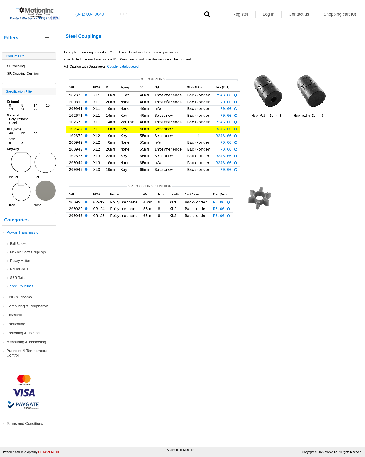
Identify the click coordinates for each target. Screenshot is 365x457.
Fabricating (16, 324)
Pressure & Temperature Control (27, 353)
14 (36, 105)
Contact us (299, 14)
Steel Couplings (21, 286)
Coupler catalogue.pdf (123, 66)
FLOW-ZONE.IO (48, 452)
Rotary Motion (20, 261)
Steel (13, 123)
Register (240, 14)
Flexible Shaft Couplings (28, 252)
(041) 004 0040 (89, 14)
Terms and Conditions (25, 424)
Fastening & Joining (23, 333)
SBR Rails (17, 278)
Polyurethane (19, 119)
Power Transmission (24, 232)
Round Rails (19, 269)
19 (11, 109)
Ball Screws (18, 244)
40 (11, 133)
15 (48, 105)
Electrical (14, 315)
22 (36, 109)
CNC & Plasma (19, 297)
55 (23, 133)
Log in (268, 14)
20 (23, 109)
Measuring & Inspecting (26, 342)
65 (36, 133)
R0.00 (229, 104)
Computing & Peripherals (28, 306)
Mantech (188, 450)
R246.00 (227, 96)
